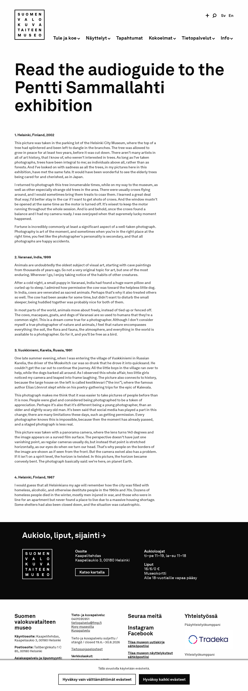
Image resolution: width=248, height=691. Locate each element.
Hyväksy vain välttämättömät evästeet (97, 679)
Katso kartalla (94, 572)
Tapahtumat (129, 38)
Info (225, 38)
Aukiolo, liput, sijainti (61, 535)
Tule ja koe (65, 38)
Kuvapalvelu (80, 630)
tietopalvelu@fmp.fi (86, 623)
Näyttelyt (96, 38)
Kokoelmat (160, 38)
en (231, 15)
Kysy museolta (82, 627)
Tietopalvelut (196, 38)
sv (223, 15)
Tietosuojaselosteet (87, 649)
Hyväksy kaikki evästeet (164, 679)
